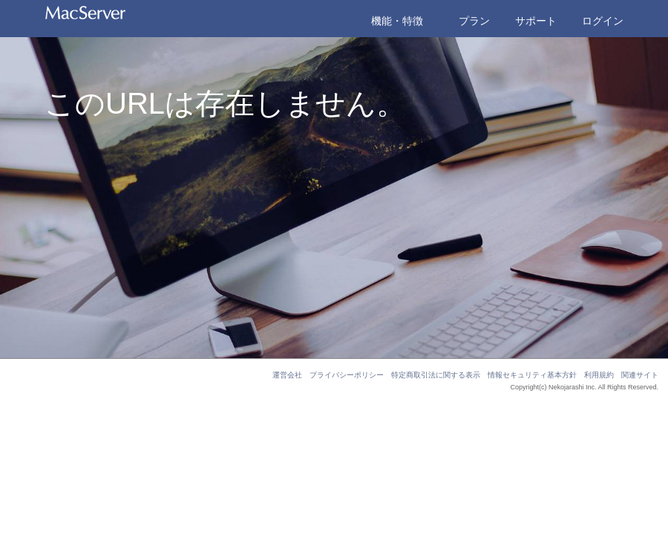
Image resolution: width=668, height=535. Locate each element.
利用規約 (599, 375)
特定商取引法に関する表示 (435, 375)
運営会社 (287, 375)
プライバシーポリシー (347, 375)
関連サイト (639, 375)
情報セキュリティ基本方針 (532, 375)
